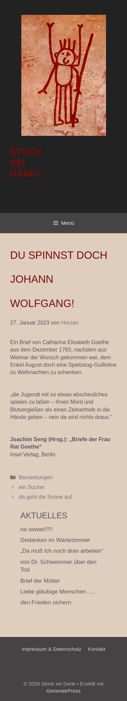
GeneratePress (63, 691)
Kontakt (96, 649)
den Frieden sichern (45, 602)
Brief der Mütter (40, 581)
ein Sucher (32, 487)
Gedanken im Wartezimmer (55, 540)
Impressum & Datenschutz (51, 649)
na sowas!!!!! (36, 529)
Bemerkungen (36, 477)
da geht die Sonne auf (45, 497)
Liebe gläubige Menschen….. (57, 591)
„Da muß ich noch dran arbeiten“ (61, 551)
